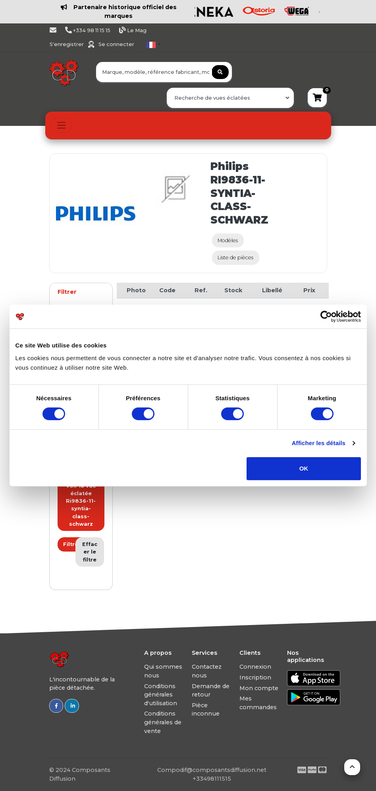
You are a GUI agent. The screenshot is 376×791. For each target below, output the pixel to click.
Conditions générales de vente (162, 722)
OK (304, 468)
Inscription (255, 677)
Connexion (255, 666)
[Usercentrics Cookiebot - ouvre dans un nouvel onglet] (326, 316)
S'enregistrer (67, 44)
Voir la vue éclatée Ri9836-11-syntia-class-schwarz (81, 505)
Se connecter (116, 44)
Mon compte (258, 688)
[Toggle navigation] (61, 125)
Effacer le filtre (89, 551)
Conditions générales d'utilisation (160, 695)
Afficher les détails (318, 443)
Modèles (228, 240)
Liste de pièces (235, 257)
